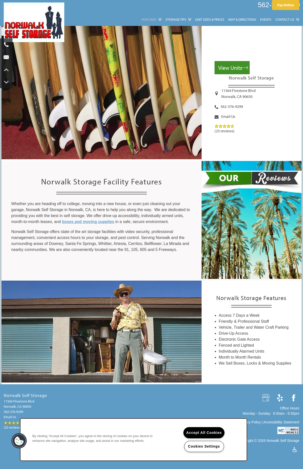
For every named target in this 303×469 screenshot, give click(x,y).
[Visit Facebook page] (293, 398)
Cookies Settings (204, 446)
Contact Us (284, 19)
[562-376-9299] (6, 44)
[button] (285, 5)
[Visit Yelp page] (280, 398)
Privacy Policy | (251, 422)
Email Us (228, 116)
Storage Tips (175, 19)
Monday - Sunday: (257, 413)
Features (149, 19)
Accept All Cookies (204, 433)
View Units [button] (230, 67)
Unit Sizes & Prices (209, 19)
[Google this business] (266, 398)
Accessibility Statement (281, 422)
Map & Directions (242, 19)
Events (265, 19)
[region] (133, 439)
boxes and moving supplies (88, 222)
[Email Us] (6, 57)
